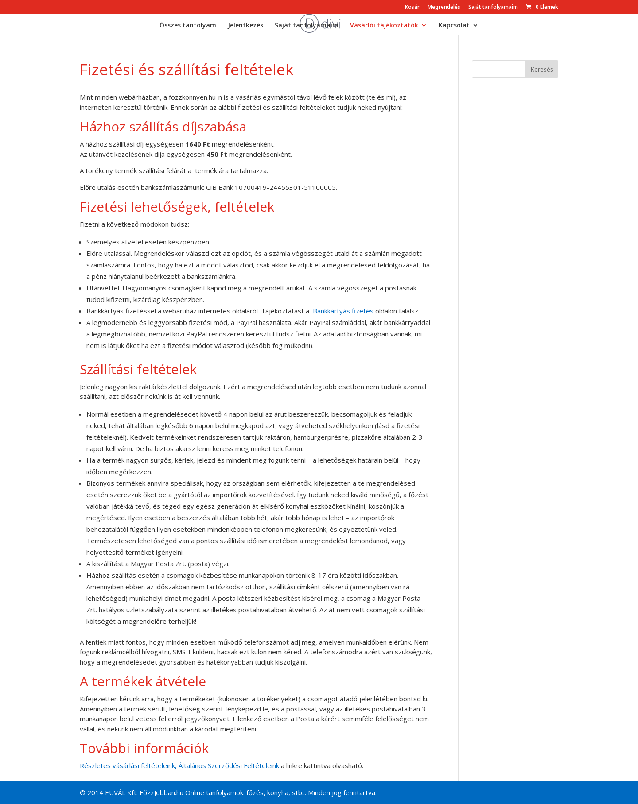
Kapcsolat (454, 25)
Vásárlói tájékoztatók (384, 25)
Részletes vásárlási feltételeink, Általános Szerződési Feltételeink (179, 765)
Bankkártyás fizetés (343, 310)
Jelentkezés (245, 25)
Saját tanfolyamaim (493, 7)
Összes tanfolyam (188, 25)
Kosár (412, 7)
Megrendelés (444, 7)
